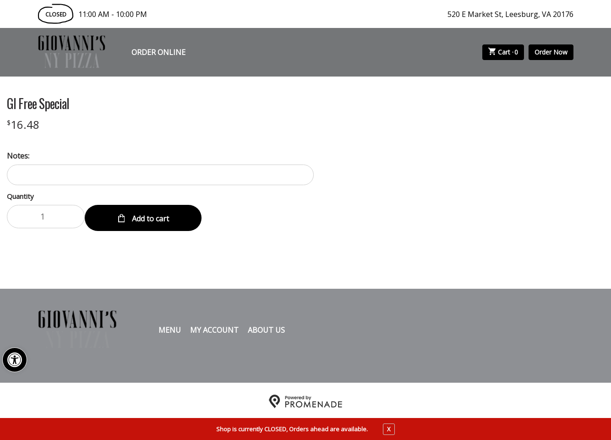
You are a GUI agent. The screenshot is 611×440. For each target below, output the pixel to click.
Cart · (503, 52)
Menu (169, 328)
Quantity (20, 196)
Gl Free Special (38, 103)
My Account (214, 328)
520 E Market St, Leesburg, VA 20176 (510, 14)
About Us (266, 328)
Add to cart (149, 216)
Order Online (158, 52)
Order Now (551, 52)
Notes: (18, 156)
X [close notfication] (389, 429)
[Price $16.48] (23, 124)
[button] (14, 359)
